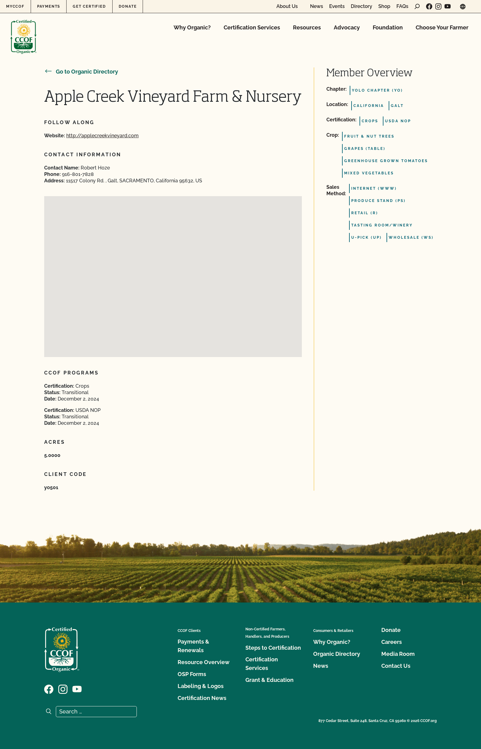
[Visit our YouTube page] (447, 6)
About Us (287, 6)
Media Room (398, 654)
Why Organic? (192, 27)
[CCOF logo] (23, 30)
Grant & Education (269, 680)
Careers (391, 642)
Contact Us (395, 666)
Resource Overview (203, 662)
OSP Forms (192, 674)
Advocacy (347, 27)
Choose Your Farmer (442, 27)
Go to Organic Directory (81, 71)
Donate (128, 6)
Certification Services (252, 27)
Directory (361, 6)
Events (337, 6)
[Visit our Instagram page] (438, 6)
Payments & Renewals (193, 645)
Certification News (202, 698)
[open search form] (417, 6)
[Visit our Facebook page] (429, 6)
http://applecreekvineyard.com (102, 136)
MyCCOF (15, 6)
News (316, 6)
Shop (384, 6)
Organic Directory (336, 654)
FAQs (402, 6)
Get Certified (89, 6)
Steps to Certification (273, 647)
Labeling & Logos (201, 686)
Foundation (388, 27)
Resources (307, 27)
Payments (48, 6)
